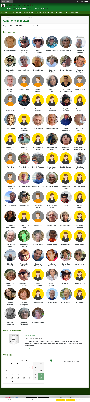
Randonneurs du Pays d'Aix (20, 5)
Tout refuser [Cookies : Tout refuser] (70, 400)
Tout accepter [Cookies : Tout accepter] (60, 400)
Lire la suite (27, 348)
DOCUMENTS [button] (27, 12)
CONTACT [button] (62, 12)
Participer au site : (82, 1)
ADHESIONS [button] (73, 12)
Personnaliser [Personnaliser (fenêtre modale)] (80, 400)
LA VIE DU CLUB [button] (15, 12)
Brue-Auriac (30, 336)
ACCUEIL (4, 12)
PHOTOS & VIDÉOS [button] (42, 12)
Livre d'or (54, 12)
